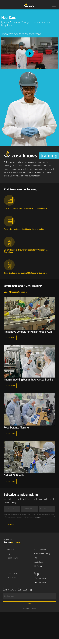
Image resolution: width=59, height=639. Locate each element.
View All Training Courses (15, 292)
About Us (10, 550)
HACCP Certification (40, 550)
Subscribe (9, 525)
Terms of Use (11, 577)
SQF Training (37, 566)
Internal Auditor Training (41, 554)
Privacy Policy (38, 517)
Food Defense (38, 562)
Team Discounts (12, 558)
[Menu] (53, 5)
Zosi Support (41, 578)
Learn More (10, 338)
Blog (8, 554)
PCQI (35, 558)
